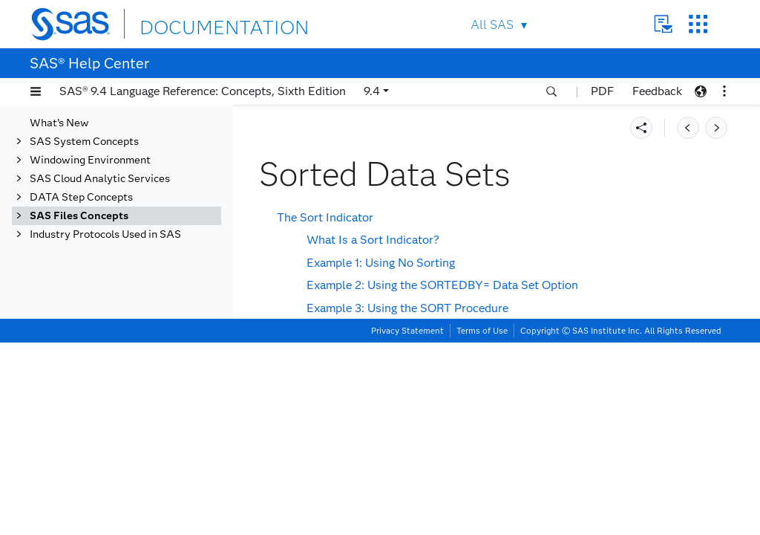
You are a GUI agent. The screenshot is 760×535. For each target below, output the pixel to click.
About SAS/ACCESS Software (119, 486)
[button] (36, 91)
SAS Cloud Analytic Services (100, 114)
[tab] (138, 312)
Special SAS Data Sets (114, 294)
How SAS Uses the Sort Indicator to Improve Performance (431, 330)
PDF (602, 91)
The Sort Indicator (325, 217)
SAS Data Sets (81, 188)
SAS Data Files (82, 380)
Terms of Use (482, 523)
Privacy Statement (407, 523)
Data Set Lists (94, 275)
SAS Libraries (78, 169)
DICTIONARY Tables (95, 449)
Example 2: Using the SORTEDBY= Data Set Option (442, 285)
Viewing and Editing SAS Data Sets (133, 356)
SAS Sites (698, 24)
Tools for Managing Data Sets (131, 331)
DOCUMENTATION (194, 23)
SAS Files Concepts (79, 151)
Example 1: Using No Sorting (381, 263)
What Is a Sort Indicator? (373, 240)
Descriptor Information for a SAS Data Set (127, 231)
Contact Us (663, 24)
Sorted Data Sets (102, 312)
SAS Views (72, 399)
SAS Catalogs (78, 467)
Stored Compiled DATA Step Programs (114, 424)
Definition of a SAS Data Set (128, 207)
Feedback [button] (657, 91)
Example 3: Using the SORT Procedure (407, 308)
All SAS (492, 25)
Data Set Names (99, 256)
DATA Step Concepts (81, 132)
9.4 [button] (372, 91)
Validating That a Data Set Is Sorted (372, 353)
